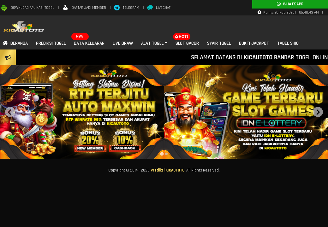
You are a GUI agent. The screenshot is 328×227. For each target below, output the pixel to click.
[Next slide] (318, 112)
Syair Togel (219, 43)
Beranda (15, 43)
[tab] (162, 153)
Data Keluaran (89, 43)
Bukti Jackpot (254, 43)
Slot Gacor (187, 43)
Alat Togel (152, 43)
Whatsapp (290, 4)
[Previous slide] (10, 112)
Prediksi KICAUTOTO (167, 170)
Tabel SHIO (288, 43)
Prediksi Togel (51, 43)
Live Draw (123, 43)
